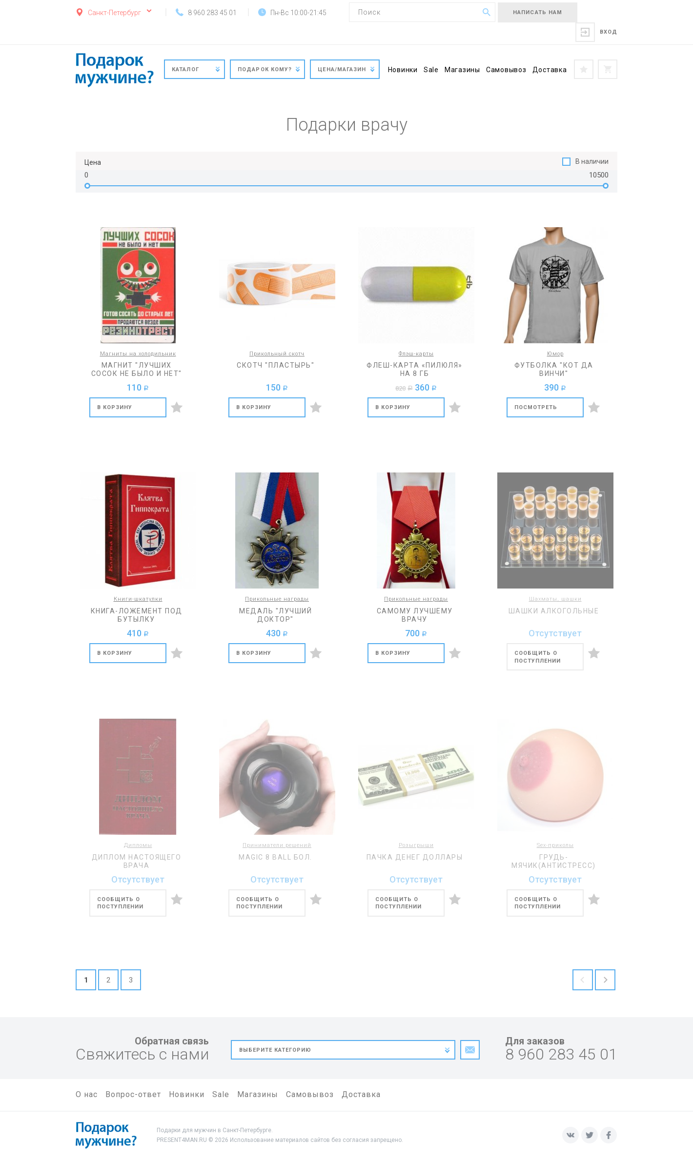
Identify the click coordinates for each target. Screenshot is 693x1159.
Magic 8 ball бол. (275, 857)
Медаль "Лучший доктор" (275, 615)
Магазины (462, 70)
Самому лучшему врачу (415, 615)
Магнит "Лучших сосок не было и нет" (136, 369)
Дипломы (138, 845)
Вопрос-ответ (133, 1094)
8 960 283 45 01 (561, 1054)
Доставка (549, 70)
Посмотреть (536, 407)
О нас (87, 1094)
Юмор (555, 354)
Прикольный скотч (277, 354)
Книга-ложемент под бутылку (137, 615)
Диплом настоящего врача (137, 861)
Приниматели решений (277, 845)
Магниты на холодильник (138, 354)
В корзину (115, 407)
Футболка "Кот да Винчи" (553, 369)
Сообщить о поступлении (537, 657)
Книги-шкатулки (138, 599)
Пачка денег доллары (415, 857)
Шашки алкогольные (554, 611)
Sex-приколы (555, 845)
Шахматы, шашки (555, 599)
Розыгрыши (416, 845)
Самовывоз (506, 70)
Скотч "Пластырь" (275, 365)
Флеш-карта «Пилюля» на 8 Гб (415, 369)
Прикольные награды (277, 599)
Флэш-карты (416, 354)
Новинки (403, 70)
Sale (431, 70)
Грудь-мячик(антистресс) (553, 861)
